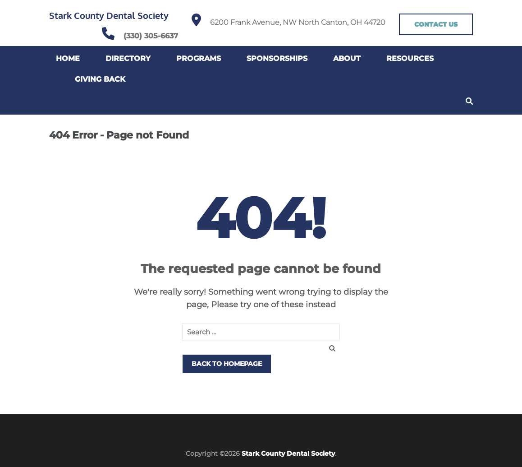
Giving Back (100, 79)
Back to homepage (227, 364)
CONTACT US (436, 24)
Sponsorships (277, 58)
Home (68, 58)
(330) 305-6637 (151, 36)
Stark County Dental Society (109, 15)
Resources (410, 58)
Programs (198, 58)
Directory (128, 58)
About (347, 58)
